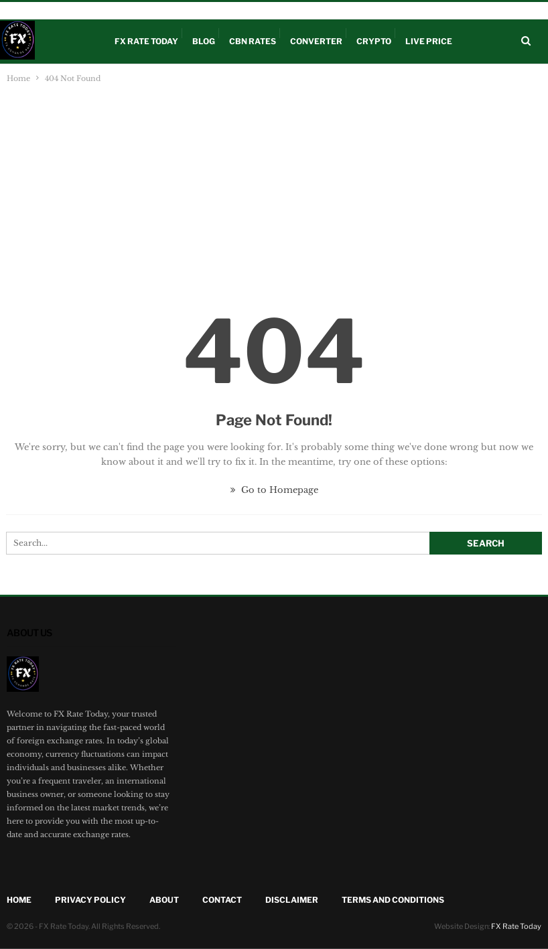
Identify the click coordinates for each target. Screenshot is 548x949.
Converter (316, 41)
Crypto (123, 11)
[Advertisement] (274, 186)
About (212, 11)
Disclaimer (168, 11)
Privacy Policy (90, 900)
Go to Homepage (274, 490)
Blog (203, 41)
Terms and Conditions (393, 900)
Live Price (31, 11)
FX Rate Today (146, 41)
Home (19, 900)
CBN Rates (79, 11)
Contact (222, 900)
